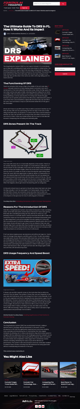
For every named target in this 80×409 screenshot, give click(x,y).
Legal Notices (14, 396)
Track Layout (7, 8)
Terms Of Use (23, 396)
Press (17, 8)
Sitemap (72, 397)
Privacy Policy (33, 396)
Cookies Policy (52, 396)
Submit (65, 74)
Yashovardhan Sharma (18, 34)
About (6, 396)
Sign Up (24, 8)
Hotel (13, 8)
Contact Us (65, 396)
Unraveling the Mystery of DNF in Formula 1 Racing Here (33, 201)
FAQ (59, 396)
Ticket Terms (42, 396)
